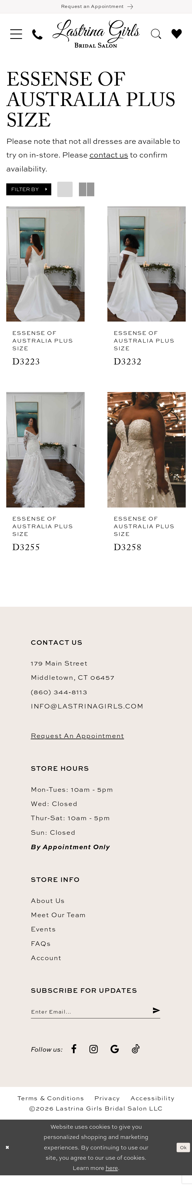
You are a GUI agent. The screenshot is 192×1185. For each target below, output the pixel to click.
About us (48, 906)
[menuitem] (16, 37)
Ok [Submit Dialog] (181, 1157)
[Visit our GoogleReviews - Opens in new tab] (115, 1059)
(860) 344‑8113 (59, 697)
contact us (108, 158)
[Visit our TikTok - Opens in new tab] (135, 1059)
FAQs (41, 949)
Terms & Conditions (50, 1108)
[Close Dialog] (9, 1157)
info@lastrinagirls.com (87, 712)
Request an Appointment (77, 741)
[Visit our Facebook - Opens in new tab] (74, 1059)
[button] (16, 37)
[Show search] (156, 36)
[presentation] (45, 267)
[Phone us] (37, 37)
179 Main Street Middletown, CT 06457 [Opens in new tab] (73, 676)
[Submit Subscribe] (155, 1019)
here (112, 1178)
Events (43, 935)
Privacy (107, 1108)
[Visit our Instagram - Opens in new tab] (94, 1059)
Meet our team (58, 920)
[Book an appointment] (96, 8)
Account (46, 963)
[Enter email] (95, 1019)
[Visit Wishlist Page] (176, 36)
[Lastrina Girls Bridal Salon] (96, 37)
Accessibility (152, 1108)
